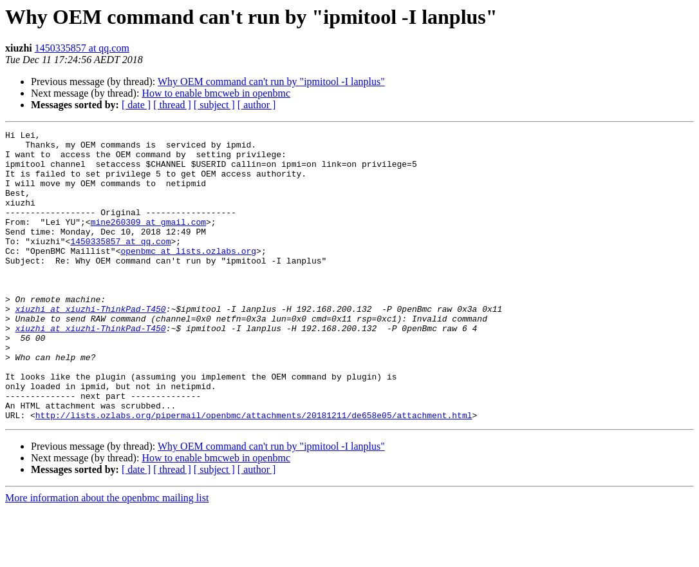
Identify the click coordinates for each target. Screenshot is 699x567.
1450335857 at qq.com (82, 48)
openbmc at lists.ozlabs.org (188, 276)
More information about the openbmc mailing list (107, 555)
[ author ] (257, 104)
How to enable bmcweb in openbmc (216, 93)
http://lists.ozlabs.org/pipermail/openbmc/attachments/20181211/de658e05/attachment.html (253, 473)
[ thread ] (172, 104)
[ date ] (136, 104)
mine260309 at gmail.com (148, 241)
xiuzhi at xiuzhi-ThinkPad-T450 (90, 345)
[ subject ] (214, 104)
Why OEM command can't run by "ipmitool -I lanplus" (271, 81)
